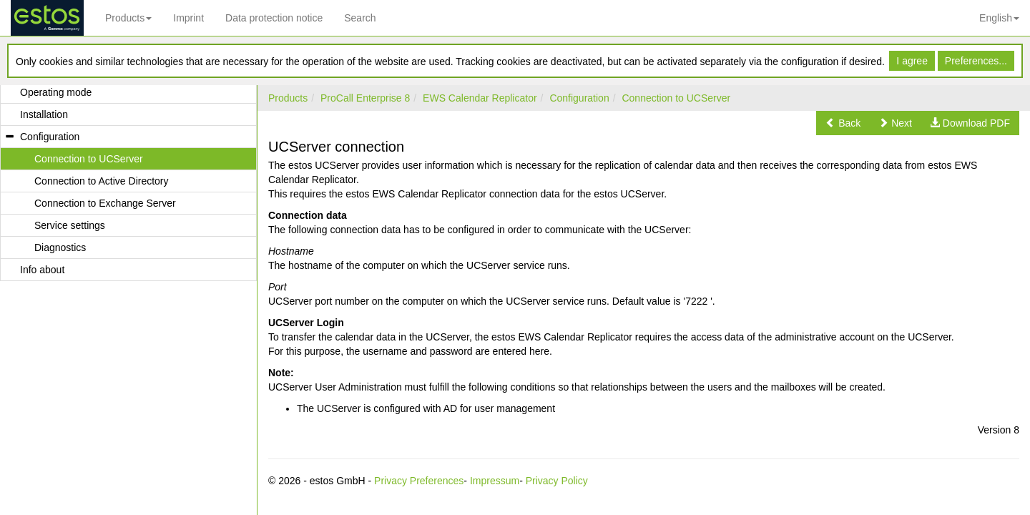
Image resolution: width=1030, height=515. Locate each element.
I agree (912, 61)
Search (360, 18)
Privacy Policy (557, 480)
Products (128, 18)
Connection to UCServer (676, 98)
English (999, 18)
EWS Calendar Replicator (480, 98)
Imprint (188, 18)
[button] (843, 123)
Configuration (579, 98)
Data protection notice (274, 18)
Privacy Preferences (419, 480)
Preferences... (976, 61)
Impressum (494, 480)
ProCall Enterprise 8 (365, 98)
